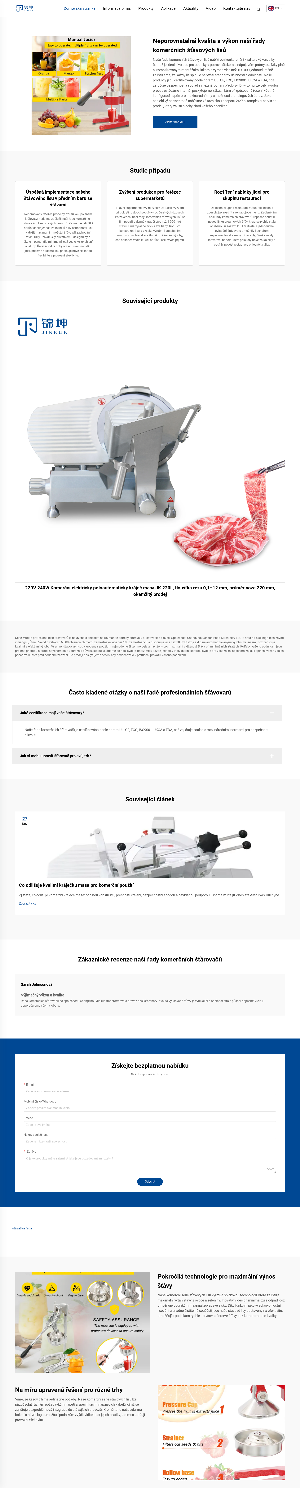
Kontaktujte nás (236, 8)
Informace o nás (117, 8)
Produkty (145, 8)
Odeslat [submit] (150, 1181)
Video (211, 8)
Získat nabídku (175, 122)
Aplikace (168, 8)
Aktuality (190, 8)
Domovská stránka (79, 8)
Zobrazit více (27, 903)
